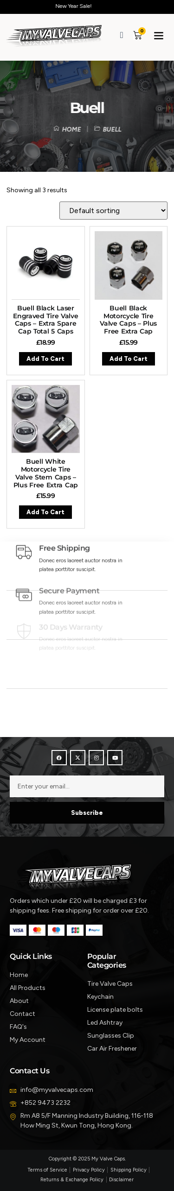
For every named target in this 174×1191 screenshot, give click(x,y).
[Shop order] (113, 211)
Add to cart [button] (45, 358)
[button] (159, 35)
